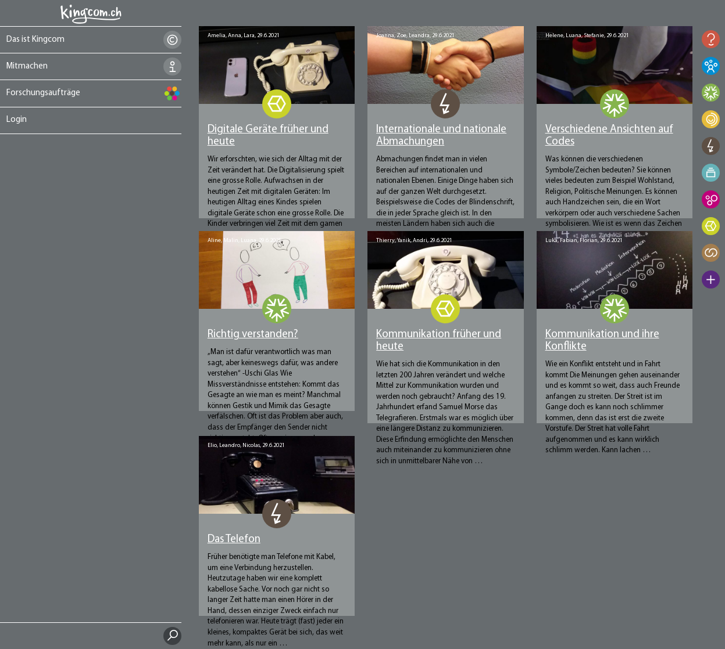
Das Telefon (234, 539)
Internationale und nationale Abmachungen (441, 135)
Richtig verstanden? (253, 334)
